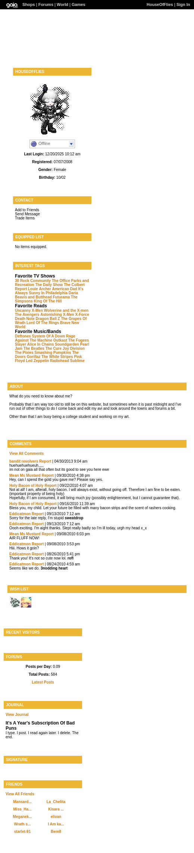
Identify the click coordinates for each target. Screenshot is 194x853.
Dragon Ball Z (48, 319)
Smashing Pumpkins (52, 353)
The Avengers (27, 315)
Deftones (23, 336)
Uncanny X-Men (29, 310)
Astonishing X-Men (57, 315)
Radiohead (59, 361)
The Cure (54, 348)
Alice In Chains (40, 344)
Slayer (20, 344)
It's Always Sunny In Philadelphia (49, 291)
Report (45, 461)
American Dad (64, 289)
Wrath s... (22, 824)
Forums (45, 4)
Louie (33, 289)
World (62, 4)
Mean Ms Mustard (25, 475)
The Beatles (34, 348)
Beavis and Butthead (33, 297)
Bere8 (56, 832)
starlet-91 (22, 832)
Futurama (61, 297)
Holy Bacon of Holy (26, 485)
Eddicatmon (20, 514)
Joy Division (74, 348)
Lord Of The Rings (42, 323)
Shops (28, 4)
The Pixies (24, 353)
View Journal (17, 715)
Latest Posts (43, 682)
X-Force (82, 315)
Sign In (183, 4)
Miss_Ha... (22, 809)
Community (40, 281)
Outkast (60, 340)
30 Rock (22, 281)
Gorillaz (34, 357)
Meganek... (22, 817)
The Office (61, 281)
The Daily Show (49, 285)
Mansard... (22, 802)
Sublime (77, 361)
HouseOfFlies (160, 4)
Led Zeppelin (37, 361)
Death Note (25, 319)
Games (78, 4)
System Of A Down (48, 336)
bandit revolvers (23, 461)
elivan (56, 817)
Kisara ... (56, 809)
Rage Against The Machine (45, 338)
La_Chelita (56, 802)
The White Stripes (57, 357)
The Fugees (78, 340)
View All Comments (26, 453)
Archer (45, 289)
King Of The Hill (48, 301)
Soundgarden (67, 344)
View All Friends (20, 794)
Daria (73, 293)
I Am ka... (56, 824)
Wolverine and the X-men (66, 310)
